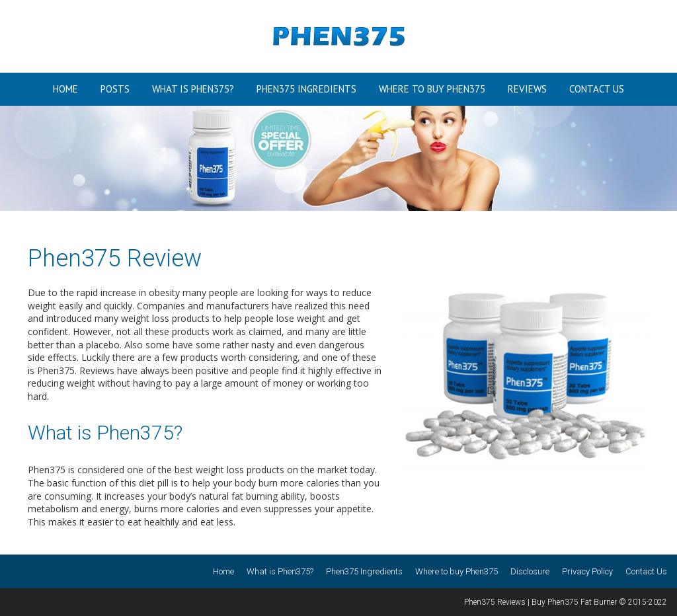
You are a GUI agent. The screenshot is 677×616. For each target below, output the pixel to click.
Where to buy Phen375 (432, 89)
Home (65, 89)
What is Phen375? (193, 89)
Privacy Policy (587, 571)
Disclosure (529, 571)
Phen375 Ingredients (306, 89)
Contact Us (596, 89)
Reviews (527, 89)
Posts (115, 89)
